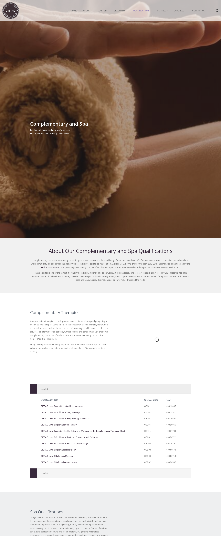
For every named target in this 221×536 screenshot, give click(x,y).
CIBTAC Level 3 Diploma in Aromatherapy (59, 493)
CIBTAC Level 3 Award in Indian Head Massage (62, 437)
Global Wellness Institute (52, 297)
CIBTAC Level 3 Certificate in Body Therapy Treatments (65, 449)
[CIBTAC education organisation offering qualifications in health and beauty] (10, 10)
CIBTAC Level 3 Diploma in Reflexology (58, 480)
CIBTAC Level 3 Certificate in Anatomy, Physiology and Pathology (69, 468)
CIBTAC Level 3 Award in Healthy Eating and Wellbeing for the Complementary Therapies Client (83, 462)
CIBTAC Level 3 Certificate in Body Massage (60, 443)
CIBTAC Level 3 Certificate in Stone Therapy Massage (64, 474)
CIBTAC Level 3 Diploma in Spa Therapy (59, 455)
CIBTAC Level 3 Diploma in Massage (57, 487)
